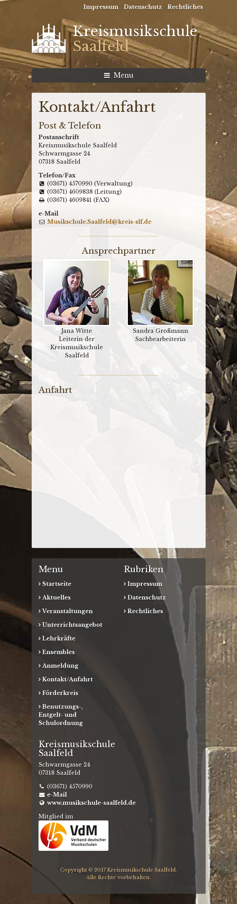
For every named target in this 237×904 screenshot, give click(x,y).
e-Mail (57, 794)
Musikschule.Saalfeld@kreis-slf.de (99, 221)
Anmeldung (60, 665)
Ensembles (58, 652)
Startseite (56, 583)
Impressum (101, 6)
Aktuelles (56, 597)
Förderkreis (60, 693)
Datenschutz (143, 6)
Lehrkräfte (58, 638)
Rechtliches (185, 6)
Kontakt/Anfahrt (67, 679)
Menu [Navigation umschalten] (118, 75)
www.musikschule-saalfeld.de (91, 802)
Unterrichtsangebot (72, 624)
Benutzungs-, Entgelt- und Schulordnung (61, 714)
